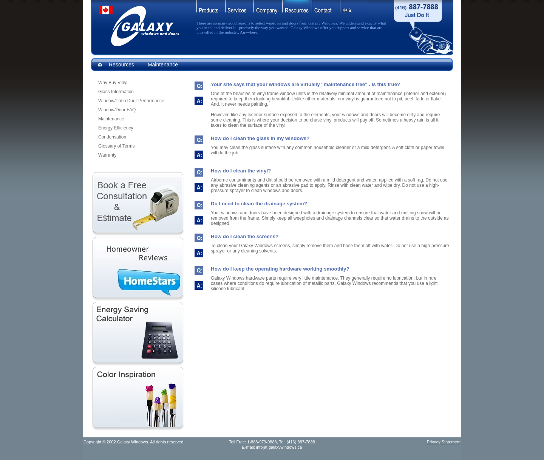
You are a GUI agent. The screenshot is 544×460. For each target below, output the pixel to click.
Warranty (107, 155)
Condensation (112, 137)
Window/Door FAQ (117, 109)
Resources (121, 65)
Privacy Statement (444, 442)
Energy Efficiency (115, 128)
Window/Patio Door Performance (131, 100)
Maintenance (163, 65)
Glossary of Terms (116, 146)
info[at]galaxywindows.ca (279, 447)
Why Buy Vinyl (112, 82)
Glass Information (116, 91)
